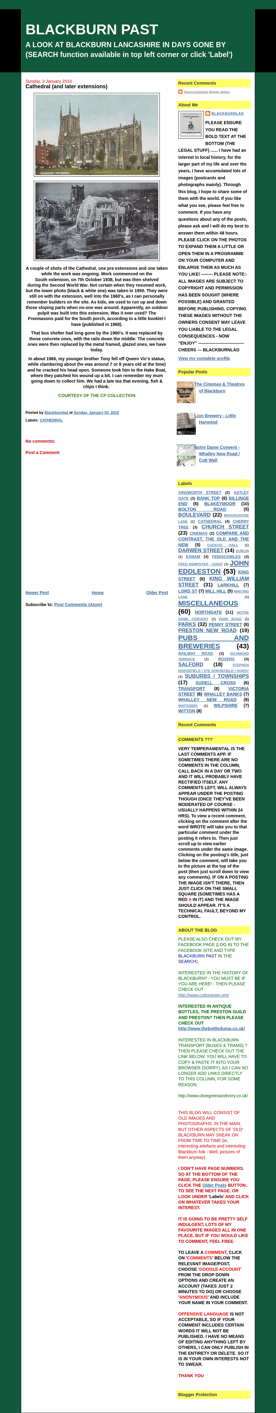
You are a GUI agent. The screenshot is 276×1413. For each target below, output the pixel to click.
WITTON (186, 710)
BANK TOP (208, 498)
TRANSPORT (191, 688)
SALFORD (190, 664)
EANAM (193, 557)
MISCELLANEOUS (208, 603)
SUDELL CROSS (215, 682)
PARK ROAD (230, 619)
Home (98, 592)
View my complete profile (204, 358)
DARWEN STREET (200, 550)
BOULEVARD (194, 515)
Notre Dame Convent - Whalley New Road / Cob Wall (217, 454)
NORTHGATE (208, 612)
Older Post (157, 592)
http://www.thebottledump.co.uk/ (211, 1028)
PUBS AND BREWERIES (213, 642)
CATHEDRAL (51, 420)
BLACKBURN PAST (92, 29)
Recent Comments (196, 92)
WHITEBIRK (188, 706)
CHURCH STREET (225, 527)
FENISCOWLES (226, 557)
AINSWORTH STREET (199, 493)
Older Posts (215, 1185)
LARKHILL (228, 584)
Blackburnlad (227, 113)
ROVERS (226, 659)
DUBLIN (242, 551)
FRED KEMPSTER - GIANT (200, 564)
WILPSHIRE (226, 705)
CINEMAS (198, 533)
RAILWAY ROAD (195, 653)
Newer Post (37, 592)
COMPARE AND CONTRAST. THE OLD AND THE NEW (213, 539)
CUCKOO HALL (222, 545)
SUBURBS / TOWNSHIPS (217, 676)
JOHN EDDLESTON (213, 567)
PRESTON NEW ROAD (207, 630)
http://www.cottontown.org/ (203, 995)
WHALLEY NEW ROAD (207, 699)
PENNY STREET (225, 624)
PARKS (187, 624)
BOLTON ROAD (202, 509)
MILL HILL (215, 591)
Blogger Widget (219, 92)
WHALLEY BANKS (223, 694)
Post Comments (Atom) (78, 604)
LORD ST (187, 591)
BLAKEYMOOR (219, 503)
